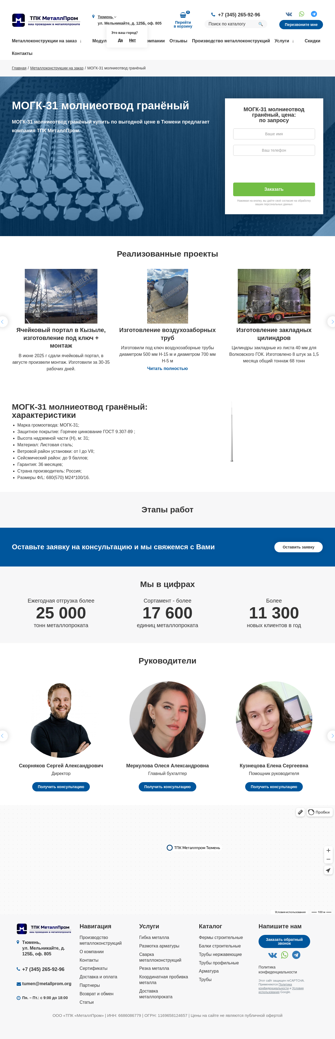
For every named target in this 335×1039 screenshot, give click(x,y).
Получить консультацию (61, 802)
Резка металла (154, 984)
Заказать (273, 205)
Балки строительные (220, 961)
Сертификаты (93, 984)
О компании (152, 41)
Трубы (205, 995)
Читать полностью (167, 384)
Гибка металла (154, 953)
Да (120, 40)
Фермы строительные (221, 953)
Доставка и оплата (98, 992)
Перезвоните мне (301, 24)
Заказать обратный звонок (284, 957)
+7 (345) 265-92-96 (239, 14)
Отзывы (178, 41)
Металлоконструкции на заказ (44, 41)
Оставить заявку (298, 563)
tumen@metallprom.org (46, 999)
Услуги (282, 41)
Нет (132, 40)
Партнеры (89, 1001)
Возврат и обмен (96, 1009)
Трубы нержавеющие (220, 970)
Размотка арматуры (159, 961)
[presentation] (274, 187)
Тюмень (107, 17)
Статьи (86, 1018)
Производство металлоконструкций (231, 41)
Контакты (22, 53)
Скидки (312, 41)
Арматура (209, 987)
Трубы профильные (219, 978)
